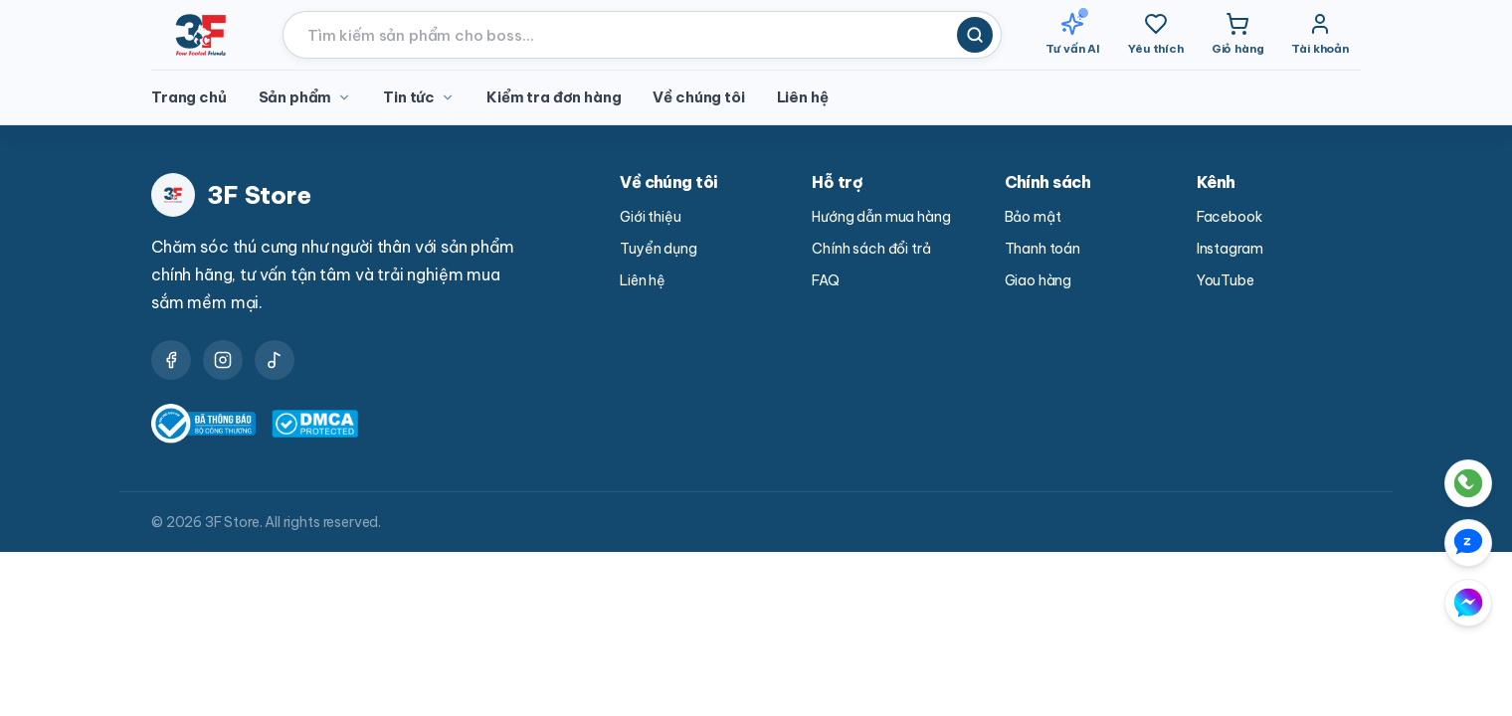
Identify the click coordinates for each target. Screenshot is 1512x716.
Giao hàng (1038, 280)
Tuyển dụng (658, 249)
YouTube (1225, 280)
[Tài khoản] (1320, 34)
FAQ (826, 280)
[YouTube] (274, 360)
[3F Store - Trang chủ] (201, 35)
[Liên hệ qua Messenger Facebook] (1386, 602)
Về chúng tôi (698, 97)
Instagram (1230, 249)
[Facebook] (171, 360)
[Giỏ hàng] (1238, 34)
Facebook (1229, 217)
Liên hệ (803, 97)
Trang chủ (189, 97)
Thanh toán (1042, 249)
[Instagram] (223, 360)
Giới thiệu (650, 217)
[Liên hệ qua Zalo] (1418, 543)
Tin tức (419, 97)
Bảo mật (1033, 217)
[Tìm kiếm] (975, 35)
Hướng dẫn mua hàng (881, 217)
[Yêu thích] (1156, 34)
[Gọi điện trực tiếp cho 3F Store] (1380, 483)
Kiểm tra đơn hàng (553, 97)
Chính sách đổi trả (871, 249)
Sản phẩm (305, 97)
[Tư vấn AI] (1073, 34)
